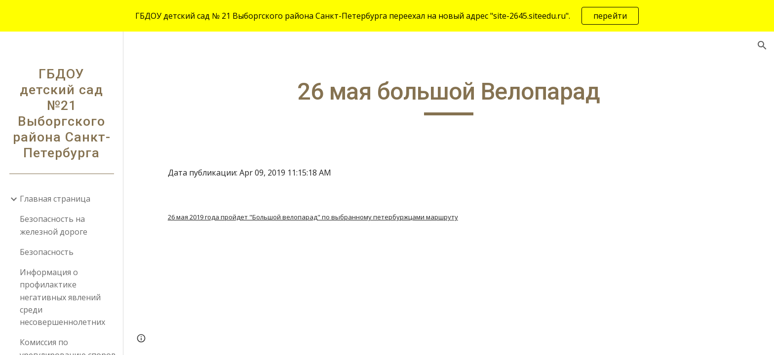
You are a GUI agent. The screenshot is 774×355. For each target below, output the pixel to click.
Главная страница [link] (55, 198)
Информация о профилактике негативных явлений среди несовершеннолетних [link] (62, 297)
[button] (762, 45)
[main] (448, 96)
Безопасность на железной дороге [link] (53, 225)
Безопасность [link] (47, 252)
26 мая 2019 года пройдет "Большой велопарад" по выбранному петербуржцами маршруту (313, 217)
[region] (387, 16)
